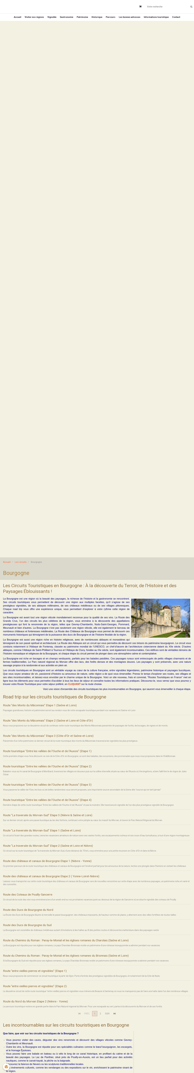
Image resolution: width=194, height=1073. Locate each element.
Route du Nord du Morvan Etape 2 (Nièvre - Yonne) (44, 1009)
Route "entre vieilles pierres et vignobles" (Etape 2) (44, 994)
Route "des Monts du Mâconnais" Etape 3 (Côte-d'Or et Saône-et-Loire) (60, 739)
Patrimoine (82, 19)
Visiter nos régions (30, 19)
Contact (181, 19)
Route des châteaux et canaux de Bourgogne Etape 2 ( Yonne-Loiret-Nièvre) (64, 882)
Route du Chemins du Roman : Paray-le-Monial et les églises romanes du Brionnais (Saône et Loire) (84, 963)
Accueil (13, 19)
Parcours (112, 19)
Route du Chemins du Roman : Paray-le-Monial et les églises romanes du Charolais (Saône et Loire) (84, 947)
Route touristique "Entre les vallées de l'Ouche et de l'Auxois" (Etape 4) (60, 804)
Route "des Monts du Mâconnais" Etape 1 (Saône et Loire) (50, 708)
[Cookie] (6, 1066)
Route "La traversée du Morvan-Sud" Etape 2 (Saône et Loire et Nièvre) (60, 851)
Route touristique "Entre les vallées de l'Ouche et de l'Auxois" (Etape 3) (60, 789)
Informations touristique (160, 19)
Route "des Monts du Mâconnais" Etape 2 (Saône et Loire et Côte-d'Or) (60, 724)
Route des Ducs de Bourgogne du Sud (34, 932)
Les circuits (21, 565)
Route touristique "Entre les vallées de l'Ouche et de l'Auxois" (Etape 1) (60, 755)
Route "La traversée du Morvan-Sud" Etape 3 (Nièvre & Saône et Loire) (60, 820)
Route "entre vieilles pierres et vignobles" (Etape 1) (44, 978)
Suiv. (107, 1022)
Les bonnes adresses (132, 19)
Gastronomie (65, 19)
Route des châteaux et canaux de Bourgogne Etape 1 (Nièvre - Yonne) (60, 867)
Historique (97, 19)
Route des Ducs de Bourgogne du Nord (35, 916)
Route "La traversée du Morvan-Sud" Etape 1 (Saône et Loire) (52, 836)
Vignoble (49, 19)
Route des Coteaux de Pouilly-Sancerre (34, 901)
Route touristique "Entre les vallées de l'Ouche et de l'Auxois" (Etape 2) (60, 770)
